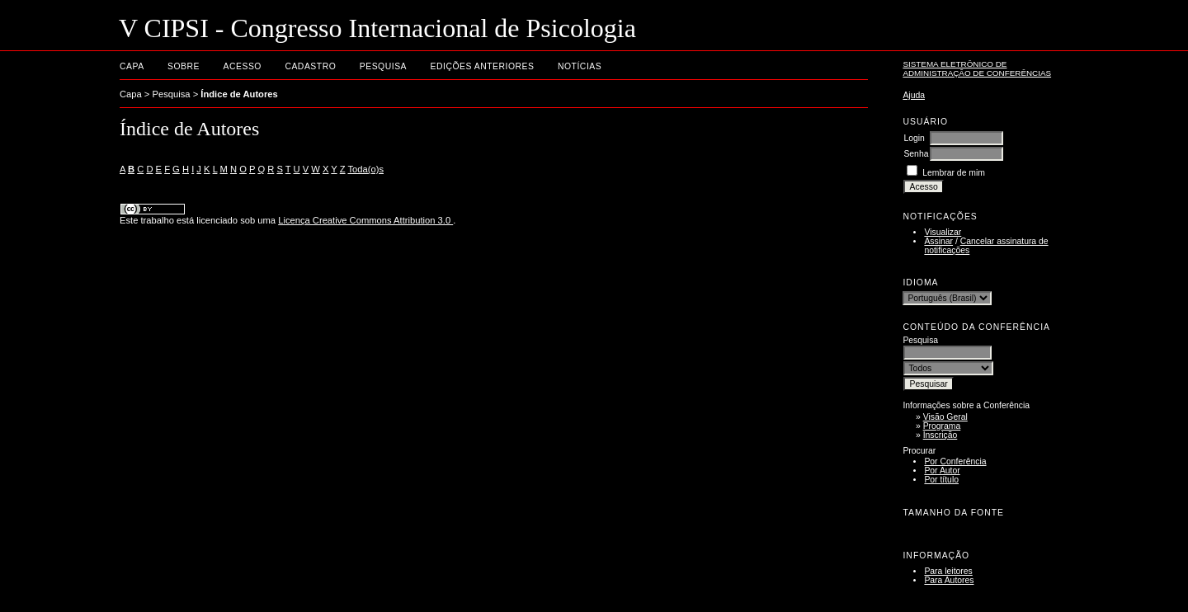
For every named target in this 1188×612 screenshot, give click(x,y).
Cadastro (310, 66)
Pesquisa (383, 66)
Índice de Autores (238, 94)
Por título (941, 479)
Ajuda (914, 95)
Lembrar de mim (953, 172)
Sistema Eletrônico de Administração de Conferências (977, 68)
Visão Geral (945, 416)
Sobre (183, 66)
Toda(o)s (365, 169)
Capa (132, 66)
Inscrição (940, 435)
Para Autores (949, 580)
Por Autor (941, 470)
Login (913, 138)
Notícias (579, 66)
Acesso (243, 66)
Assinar (938, 241)
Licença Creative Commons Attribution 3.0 (365, 220)
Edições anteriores (483, 66)
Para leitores (948, 571)
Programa (942, 426)
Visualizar (942, 232)
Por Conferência (955, 461)
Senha (915, 153)
